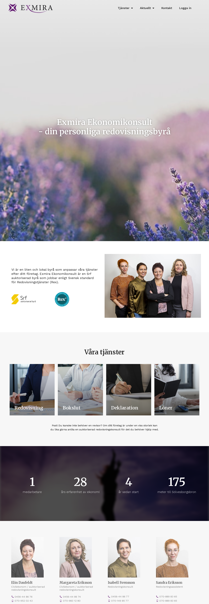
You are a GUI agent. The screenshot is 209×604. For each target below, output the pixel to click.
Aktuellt (147, 8)
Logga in (185, 8)
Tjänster (125, 8)
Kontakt (166, 8)
